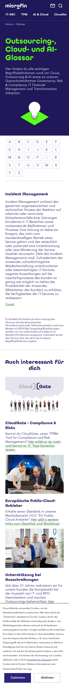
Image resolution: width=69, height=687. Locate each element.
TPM (24, 14)
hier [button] (30, 669)
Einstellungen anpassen (39, 660)
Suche (61, 6)
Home (9, 24)
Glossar (20, 24)
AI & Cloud (40, 14)
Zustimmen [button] (17, 677)
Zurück (9, 304)
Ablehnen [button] (47, 677)
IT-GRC (10, 14)
